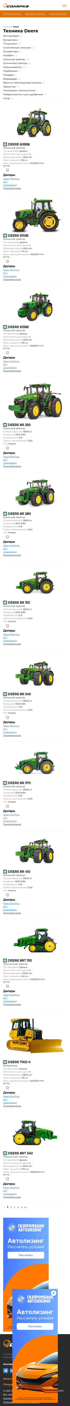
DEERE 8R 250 (19, 425)
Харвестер (11, 86)
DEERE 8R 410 (19, 872)
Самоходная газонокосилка (20, 90)
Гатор (8, 98)
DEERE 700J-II (19, 1062)
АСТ (5, 182)
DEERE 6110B (18, 236)
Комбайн (10, 55)
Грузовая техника (35, 14)
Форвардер (12, 78)
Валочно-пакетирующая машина (24, 82)
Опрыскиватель (14, 67)
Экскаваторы (12, 51)
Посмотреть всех (12, 188)
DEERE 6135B (18, 327)
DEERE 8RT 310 (20, 960)
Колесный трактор (16, 59)
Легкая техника (12, 14)
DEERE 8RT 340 (20, 1153)
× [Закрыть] (53, 1293)
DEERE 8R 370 (19, 783)
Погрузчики (12, 43)
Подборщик (11, 70)
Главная (7, 27)
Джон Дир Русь (11, 178)
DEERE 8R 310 (19, 602)
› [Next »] (27, 1207)
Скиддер (10, 74)
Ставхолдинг (10, 185)
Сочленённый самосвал (18, 47)
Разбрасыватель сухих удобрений (24, 94)
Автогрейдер (12, 35)
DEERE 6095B (19, 144)
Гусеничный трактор (17, 63)
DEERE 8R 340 (19, 694)
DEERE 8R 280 (19, 514)
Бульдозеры (12, 39)
